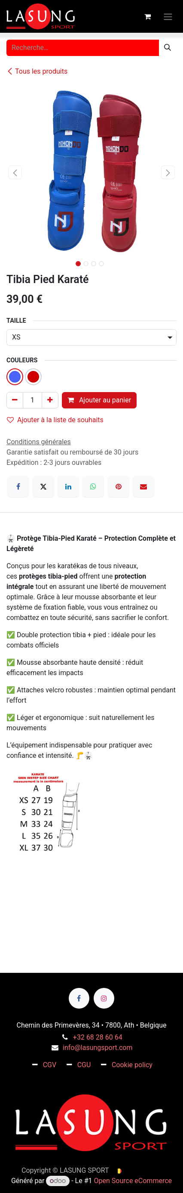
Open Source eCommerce (133, 1181)
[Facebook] (18, 486)
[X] (43, 486)
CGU (84, 1065)
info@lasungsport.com (97, 1047)
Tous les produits (36, 71)
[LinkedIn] (68, 486)
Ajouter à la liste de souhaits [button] (55, 420)
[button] (15, 172)
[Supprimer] (14, 400)
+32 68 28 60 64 (97, 1037)
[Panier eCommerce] (147, 16)
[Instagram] (104, 998)
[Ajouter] (50, 400)
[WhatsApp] (93, 486)
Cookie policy (132, 1065)
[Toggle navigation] (168, 16)
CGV (50, 1065)
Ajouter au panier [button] (99, 400)
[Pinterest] (118, 486)
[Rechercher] (168, 48)
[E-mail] (143, 486)
